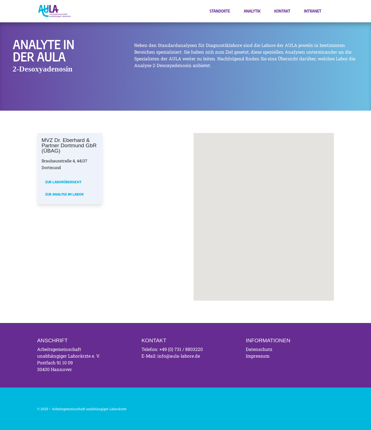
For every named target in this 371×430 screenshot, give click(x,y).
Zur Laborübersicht (63, 182)
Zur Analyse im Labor (64, 194)
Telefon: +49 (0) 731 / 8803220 (172, 349)
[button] (231, 204)
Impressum (257, 356)
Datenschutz (259, 349)
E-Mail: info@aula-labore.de (170, 356)
